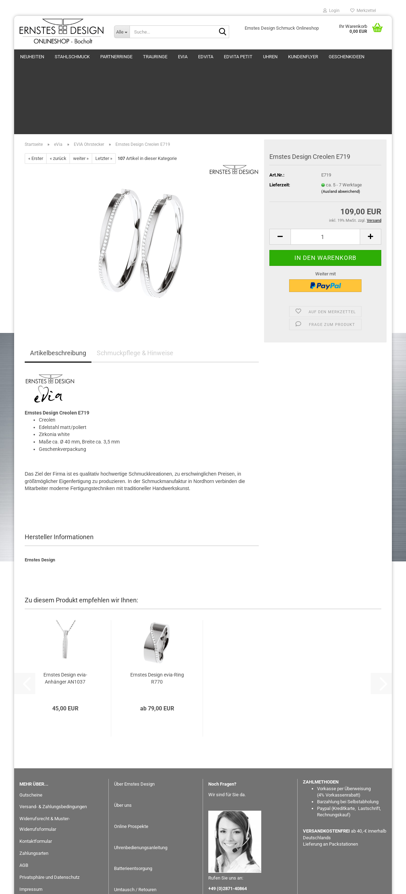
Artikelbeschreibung (58, 298)
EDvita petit (238, 56)
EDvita (205, 56)
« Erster (35, 103)
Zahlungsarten (33, 798)
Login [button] (331, 10)
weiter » (81, 103)
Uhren (270, 56)
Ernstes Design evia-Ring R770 (157, 623)
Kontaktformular (35, 786)
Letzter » (103, 103)
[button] (280, 182)
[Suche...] (122, 31)
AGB (23, 810)
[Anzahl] (325, 182)
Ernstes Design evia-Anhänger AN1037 (65, 623)
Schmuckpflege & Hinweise (135, 298)
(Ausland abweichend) (340, 137)
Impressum (30, 834)
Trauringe (155, 56)
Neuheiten (32, 56)
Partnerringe (116, 56)
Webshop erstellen (180, 884)
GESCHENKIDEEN (346, 56)
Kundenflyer (303, 56)
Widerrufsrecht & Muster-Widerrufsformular (44, 769)
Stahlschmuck (72, 56)
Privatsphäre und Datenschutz (49, 822)
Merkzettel (363, 10)
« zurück (58, 103)
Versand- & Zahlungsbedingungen (53, 752)
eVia (182, 56)
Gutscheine (30, 740)
